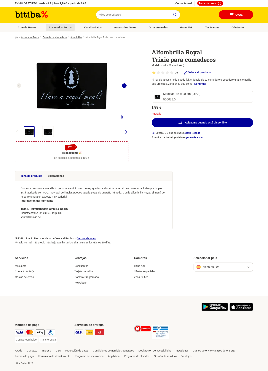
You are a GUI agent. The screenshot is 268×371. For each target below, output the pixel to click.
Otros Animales (158, 27)
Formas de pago (24, 356)
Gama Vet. (186, 27)
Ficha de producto (31, 175)
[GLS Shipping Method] (78, 333)
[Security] (142, 329)
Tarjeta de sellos (83, 271)
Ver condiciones (86, 238)
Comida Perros (27, 27)
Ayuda (18, 350)
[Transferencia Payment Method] (48, 340)
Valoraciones (56, 175)
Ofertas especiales (145, 271)
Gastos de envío (24, 277)
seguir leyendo (192, 133)
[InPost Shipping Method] (89, 333)
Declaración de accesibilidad (154, 350)
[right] (124, 85)
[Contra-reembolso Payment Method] (26, 340)
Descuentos (81, 265)
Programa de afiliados (136, 356)
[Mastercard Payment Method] (29, 333)
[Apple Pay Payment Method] (40, 333)
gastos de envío (194, 137)
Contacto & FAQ (24, 271)
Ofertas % (238, 27)
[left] (19, 85)
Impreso (46, 350)
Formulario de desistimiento (54, 356)
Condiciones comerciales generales (113, 350)
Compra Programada (86, 277)
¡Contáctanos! (183, 3)
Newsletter (80, 282)
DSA (58, 350)
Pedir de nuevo (210, 3)
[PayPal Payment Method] (50, 333)
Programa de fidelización (89, 356)
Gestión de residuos (165, 356)
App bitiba (113, 356)
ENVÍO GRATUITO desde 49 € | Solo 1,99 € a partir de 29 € (50, 3)
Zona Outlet (141, 277)
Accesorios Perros (60, 27)
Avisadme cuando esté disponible (202, 122)
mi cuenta (20, 265)
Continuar (200, 83)
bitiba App (140, 265)
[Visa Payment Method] (19, 333)
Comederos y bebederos (55, 37)
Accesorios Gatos (125, 27)
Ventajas (186, 356)
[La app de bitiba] (215, 309)
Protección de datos (76, 350)
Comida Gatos (93, 27)
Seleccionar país (205, 258)
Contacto (32, 350)
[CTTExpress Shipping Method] (99, 333)
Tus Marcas (212, 27)
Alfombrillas (76, 37)
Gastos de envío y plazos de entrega (214, 350)
